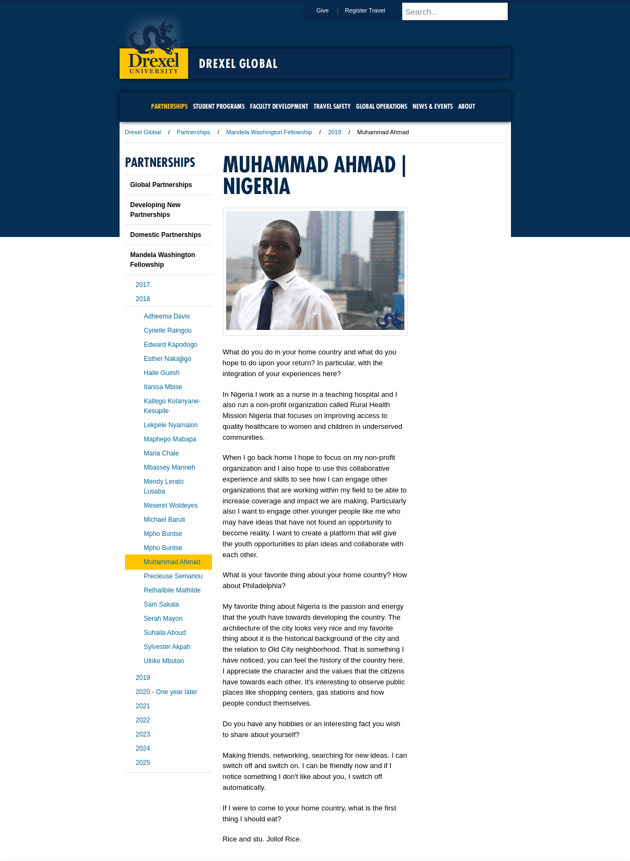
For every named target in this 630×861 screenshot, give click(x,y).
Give (333, 10)
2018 (334, 132)
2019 (143, 678)
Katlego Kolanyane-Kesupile (172, 406)
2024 (143, 748)
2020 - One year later (166, 692)
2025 (143, 762)
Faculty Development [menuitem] (279, 106)
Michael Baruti (164, 519)
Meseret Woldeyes (171, 505)
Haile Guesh (162, 373)
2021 (143, 706)
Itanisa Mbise (163, 387)
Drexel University (154, 43)
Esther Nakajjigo (167, 359)
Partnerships (193, 132)
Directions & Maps (393, 823)
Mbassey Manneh (170, 467)
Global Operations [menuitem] (381, 106)
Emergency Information (306, 834)
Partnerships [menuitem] (169, 106)
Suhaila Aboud (165, 633)
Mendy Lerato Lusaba (164, 486)
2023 (143, 734)
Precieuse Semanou (173, 576)
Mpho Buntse (163, 534)
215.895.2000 (409, 852)
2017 (143, 285)
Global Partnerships (161, 185)
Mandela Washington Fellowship (269, 132)
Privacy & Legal (311, 823)
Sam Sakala (161, 604)
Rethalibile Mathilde (172, 590)
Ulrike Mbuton (164, 661)
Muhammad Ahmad (172, 562)
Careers (272, 823)
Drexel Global (238, 63)
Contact (350, 823)
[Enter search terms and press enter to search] (461, 11)
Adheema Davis (167, 316)
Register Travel (375, 10)
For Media (241, 823)
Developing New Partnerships (155, 210)
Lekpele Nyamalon (171, 425)
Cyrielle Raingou (168, 330)
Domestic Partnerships (166, 235)
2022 (143, 720)
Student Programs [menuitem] (219, 106)
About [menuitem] (466, 106)
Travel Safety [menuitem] (332, 106)
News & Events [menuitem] (433, 106)
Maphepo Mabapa (170, 439)
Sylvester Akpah (167, 647)
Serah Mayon (163, 618)
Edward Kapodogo (171, 344)
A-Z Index (207, 823)
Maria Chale (161, 453)
